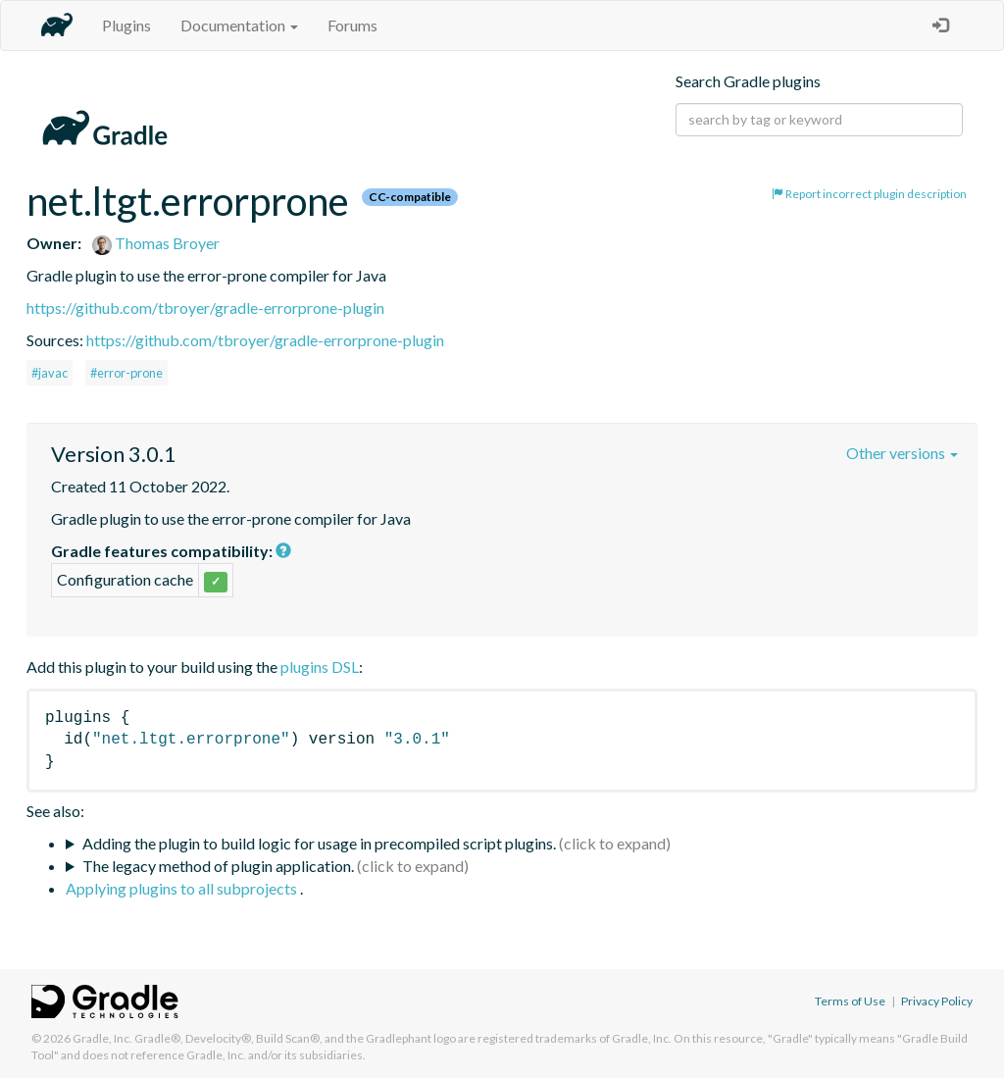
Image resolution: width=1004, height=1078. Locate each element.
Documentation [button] (239, 25)
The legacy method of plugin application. (218, 865)
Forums (352, 25)
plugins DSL (319, 666)
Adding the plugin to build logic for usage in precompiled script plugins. (319, 843)
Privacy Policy (937, 1001)
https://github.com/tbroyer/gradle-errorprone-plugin (205, 307)
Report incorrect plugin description (869, 193)
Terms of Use (850, 1001)
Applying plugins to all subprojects (183, 888)
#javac (49, 373)
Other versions (902, 452)
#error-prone (126, 373)
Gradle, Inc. (102, 1038)
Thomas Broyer (156, 242)
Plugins (126, 25)
